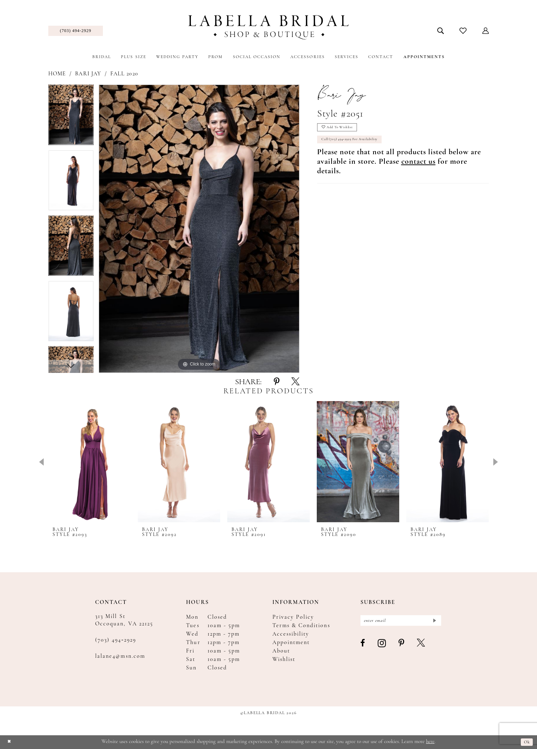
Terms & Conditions (301, 626)
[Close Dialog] (10, 742)
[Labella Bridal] (269, 27)
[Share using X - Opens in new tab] (295, 382)
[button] (486, 30)
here (430, 741)
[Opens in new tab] (418, 168)
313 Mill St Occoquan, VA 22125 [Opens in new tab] (124, 620)
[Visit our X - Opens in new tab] (421, 646)
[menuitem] (75, 31)
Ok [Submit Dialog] (526, 742)
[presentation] (89, 461)
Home (57, 74)
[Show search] (441, 30)
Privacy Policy (293, 617)
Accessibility (290, 634)
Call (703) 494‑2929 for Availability (358, 144)
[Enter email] (400, 621)
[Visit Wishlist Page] (463, 30)
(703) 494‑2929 (115, 640)
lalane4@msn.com (120, 656)
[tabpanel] (71, 117)
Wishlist (283, 659)
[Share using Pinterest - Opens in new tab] (276, 382)
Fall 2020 (124, 74)
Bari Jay (88, 74)
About (281, 651)
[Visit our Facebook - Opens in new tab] (363, 646)
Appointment (291, 642)
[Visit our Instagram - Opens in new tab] (382, 646)
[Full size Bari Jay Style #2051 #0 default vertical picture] (199, 229)
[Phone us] (75, 31)
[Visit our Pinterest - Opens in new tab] (402, 646)
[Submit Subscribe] (433, 621)
